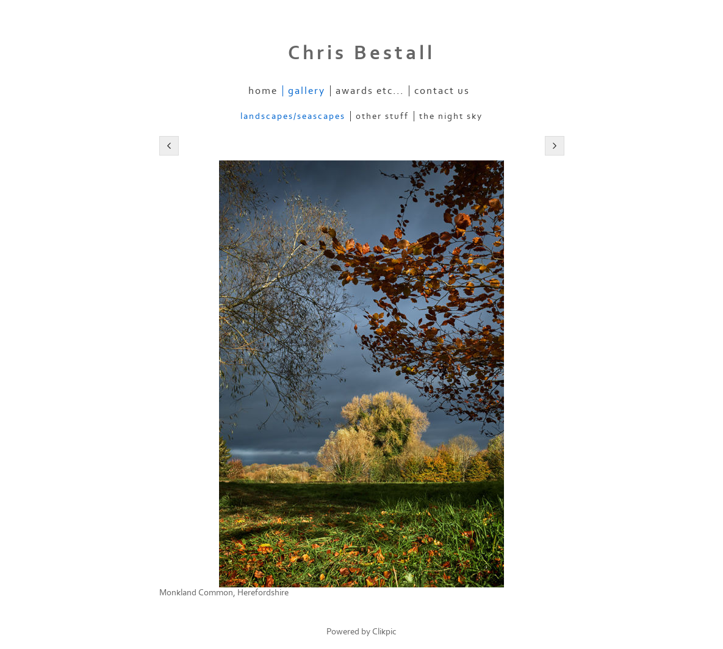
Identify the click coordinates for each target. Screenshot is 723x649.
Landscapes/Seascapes (292, 116)
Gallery (306, 90)
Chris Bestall (361, 53)
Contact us (442, 90)
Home (263, 90)
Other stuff (382, 116)
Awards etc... (370, 90)
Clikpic (384, 631)
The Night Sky (451, 116)
